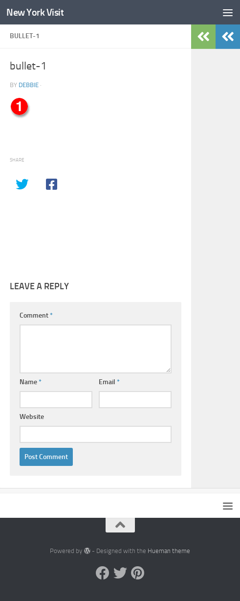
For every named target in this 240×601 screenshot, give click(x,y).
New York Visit (36, 12)
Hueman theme (169, 551)
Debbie (29, 85)
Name (31, 382)
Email (109, 382)
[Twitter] (120, 573)
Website (32, 417)
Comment (36, 315)
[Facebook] (102, 573)
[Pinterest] (138, 573)
